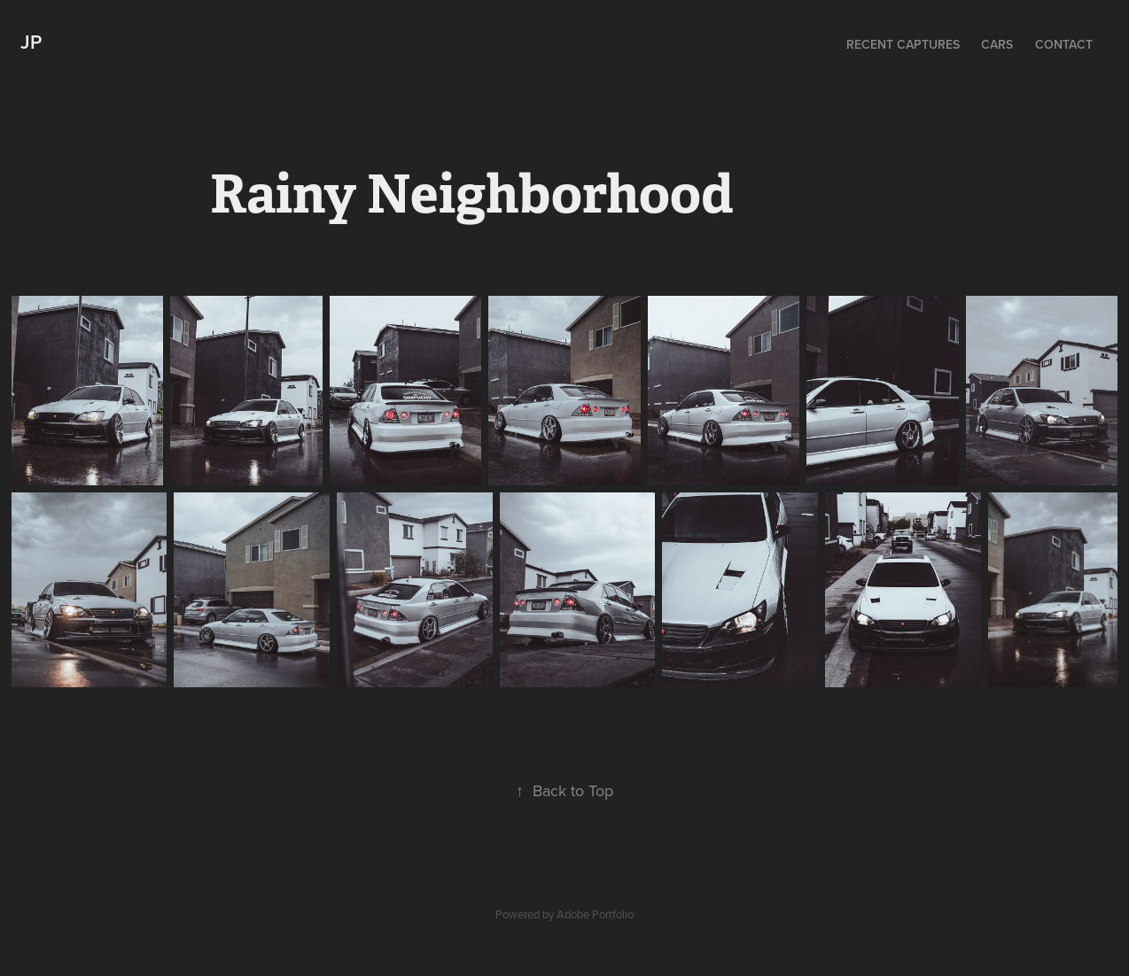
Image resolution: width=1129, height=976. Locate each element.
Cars (997, 44)
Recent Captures (903, 44)
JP (31, 41)
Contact (1064, 44)
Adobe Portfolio (595, 914)
